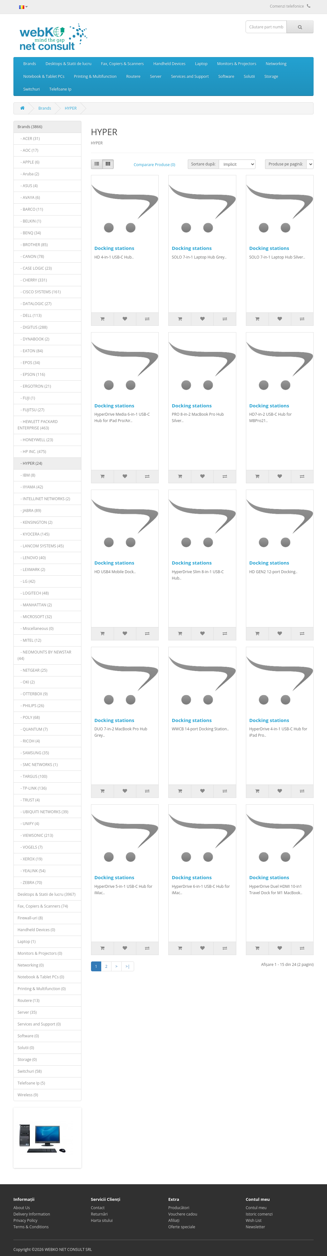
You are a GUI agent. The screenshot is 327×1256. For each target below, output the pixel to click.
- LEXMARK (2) (31, 569)
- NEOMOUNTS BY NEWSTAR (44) (44, 655)
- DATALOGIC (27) (34, 303)
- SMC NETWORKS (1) (38, 764)
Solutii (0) (26, 1047)
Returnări (99, 1214)
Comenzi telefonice (290, 6)
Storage (271, 76)
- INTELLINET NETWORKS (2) (44, 498)
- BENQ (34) (29, 233)
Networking (276, 63)
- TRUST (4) (29, 800)
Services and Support (190, 76)
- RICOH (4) (29, 741)
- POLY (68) (29, 717)
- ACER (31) (29, 138)
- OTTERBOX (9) (33, 694)
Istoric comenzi (259, 1214)
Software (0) (28, 1036)
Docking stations (114, 248)
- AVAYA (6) (29, 197)
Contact (98, 1207)
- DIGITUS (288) (32, 327)
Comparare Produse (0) (154, 164)
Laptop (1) (26, 941)
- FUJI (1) (26, 398)
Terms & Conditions (31, 1227)
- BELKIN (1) (29, 221)
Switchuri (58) (30, 1071)
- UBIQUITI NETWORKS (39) (43, 811)
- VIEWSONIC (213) (35, 835)
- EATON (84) (30, 351)
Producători (178, 1207)
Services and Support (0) (39, 1024)
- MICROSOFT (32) (35, 616)
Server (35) (27, 1012)
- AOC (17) (28, 150)
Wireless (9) (28, 1095)
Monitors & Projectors (236, 63)
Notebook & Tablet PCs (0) (41, 977)
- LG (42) (26, 581)
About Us (21, 1207)
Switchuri (31, 89)
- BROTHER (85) (33, 244)
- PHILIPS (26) (31, 705)
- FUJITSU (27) (31, 410)
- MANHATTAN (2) (35, 605)
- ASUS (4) (28, 185)
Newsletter (255, 1227)
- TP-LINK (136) (32, 788)
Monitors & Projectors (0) (40, 953)
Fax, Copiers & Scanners (122, 63)
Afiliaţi (173, 1220)
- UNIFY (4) (28, 823)
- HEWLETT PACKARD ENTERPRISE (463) (38, 425)
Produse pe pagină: (286, 164)
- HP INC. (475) (32, 451)
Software (226, 76)
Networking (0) (31, 965)
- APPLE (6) (28, 162)
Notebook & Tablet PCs (44, 76)
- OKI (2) (26, 682)
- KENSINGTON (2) (35, 522)
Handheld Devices (169, 63)
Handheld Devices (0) (36, 929)
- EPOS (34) (29, 362)
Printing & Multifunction (95, 76)
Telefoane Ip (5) (31, 1083)
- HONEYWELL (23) (35, 439)
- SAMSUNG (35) (33, 753)
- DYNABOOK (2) (33, 339)
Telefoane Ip (60, 89)
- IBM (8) (26, 475)
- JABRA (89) (29, 510)
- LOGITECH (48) (33, 593)
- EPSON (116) (31, 374)
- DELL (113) (30, 315)
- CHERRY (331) (32, 280)
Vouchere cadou (182, 1214)
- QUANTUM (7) (33, 729)
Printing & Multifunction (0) (42, 988)
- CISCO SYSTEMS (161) (39, 292)
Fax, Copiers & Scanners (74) (43, 906)
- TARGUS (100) (32, 776)
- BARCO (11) (30, 209)
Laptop (201, 63)
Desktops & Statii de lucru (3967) (46, 894)
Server (156, 76)
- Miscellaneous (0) (36, 628)
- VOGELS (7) (30, 847)
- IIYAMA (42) (30, 487)
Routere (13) (29, 1000)
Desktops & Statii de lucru (69, 63)
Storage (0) (27, 1059)
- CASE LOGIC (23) (35, 268)
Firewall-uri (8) (30, 918)
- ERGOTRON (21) (34, 386)
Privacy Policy (25, 1220)
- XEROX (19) (30, 859)
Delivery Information (31, 1214)
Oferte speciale (181, 1227)
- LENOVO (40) (32, 557)
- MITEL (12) (29, 640)
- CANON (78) (31, 256)
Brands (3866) (30, 126)
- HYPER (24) (30, 463)
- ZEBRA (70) (30, 882)
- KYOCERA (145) (33, 534)
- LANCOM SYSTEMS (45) (41, 546)
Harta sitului (102, 1220)
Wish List (254, 1220)
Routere (133, 76)
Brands (29, 63)
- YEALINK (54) (31, 870)
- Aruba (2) (28, 174)
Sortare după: (203, 164)
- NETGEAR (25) (32, 670)
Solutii (249, 76)
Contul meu (256, 1207)
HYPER (71, 108)
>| (127, 966)
